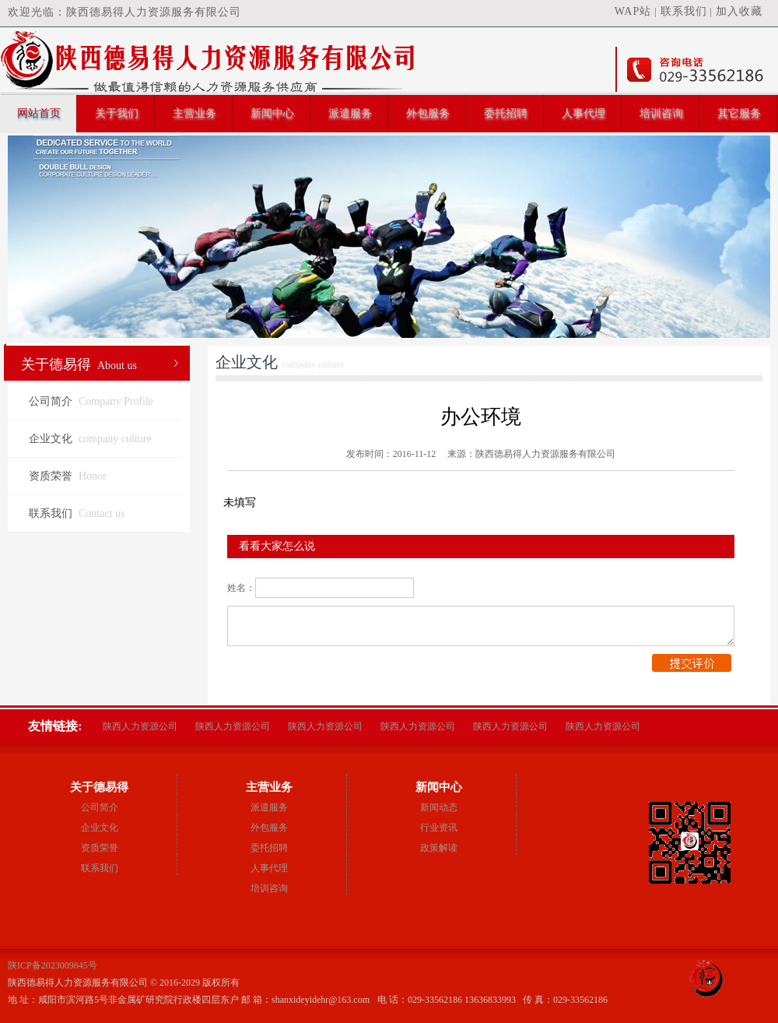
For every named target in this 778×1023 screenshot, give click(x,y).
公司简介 (91, 401)
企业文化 (90, 439)
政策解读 (438, 847)
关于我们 (116, 113)
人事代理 (583, 113)
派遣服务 (350, 113)
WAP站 (633, 11)
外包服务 (428, 113)
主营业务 (194, 113)
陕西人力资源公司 (140, 726)
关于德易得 (79, 364)
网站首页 (39, 113)
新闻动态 (438, 807)
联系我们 (684, 11)
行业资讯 (438, 827)
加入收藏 (739, 11)
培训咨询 (661, 113)
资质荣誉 (68, 476)
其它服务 (739, 113)
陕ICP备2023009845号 (695, 726)
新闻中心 (272, 113)
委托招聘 (505, 113)
